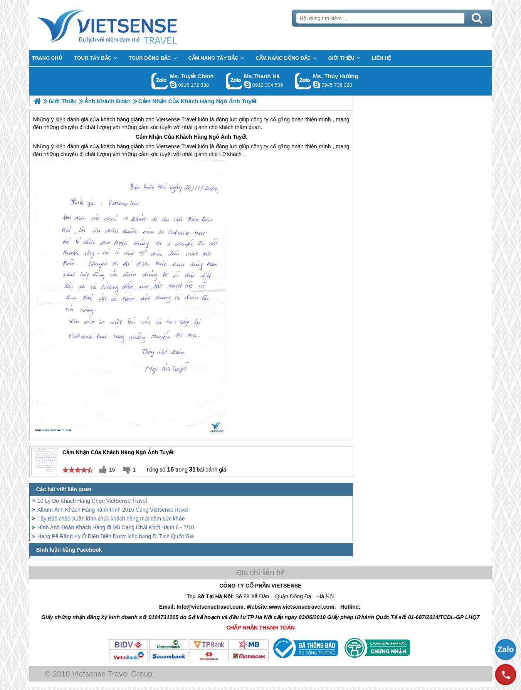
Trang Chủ (126, 25)
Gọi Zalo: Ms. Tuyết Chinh (159, 81)
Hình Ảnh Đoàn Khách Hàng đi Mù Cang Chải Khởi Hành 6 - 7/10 (115, 527)
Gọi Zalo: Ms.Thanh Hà (234, 81)
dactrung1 (316, 85)
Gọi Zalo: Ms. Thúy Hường (303, 81)
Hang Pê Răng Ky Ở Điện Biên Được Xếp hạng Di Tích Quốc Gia (115, 536)
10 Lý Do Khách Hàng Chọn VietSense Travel (92, 501)
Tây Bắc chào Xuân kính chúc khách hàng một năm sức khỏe (111, 518)
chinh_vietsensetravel (173, 85)
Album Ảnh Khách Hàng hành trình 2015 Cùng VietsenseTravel (112, 510)
